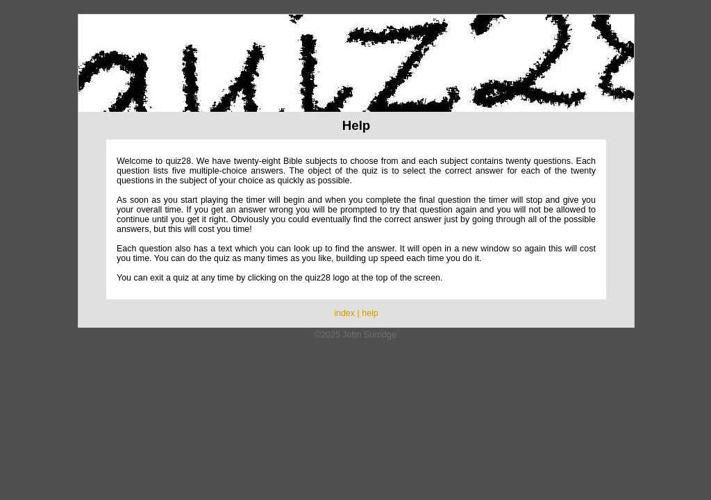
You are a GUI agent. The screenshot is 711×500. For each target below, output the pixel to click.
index (344, 313)
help (370, 313)
